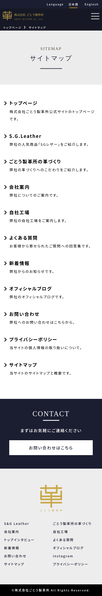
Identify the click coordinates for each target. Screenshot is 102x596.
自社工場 (60, 531)
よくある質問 (63, 539)
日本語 (73, 4)
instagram (63, 556)
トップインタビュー (19, 539)
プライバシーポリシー (70, 564)
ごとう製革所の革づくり (72, 523)
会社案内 (11, 531)
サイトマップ (37, 27)
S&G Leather (16, 523)
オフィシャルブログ (68, 547)
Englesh (92, 4)
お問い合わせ (15, 556)
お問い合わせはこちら (51, 448)
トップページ (12, 27)
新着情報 (11, 547)
